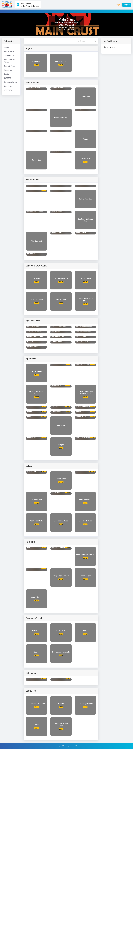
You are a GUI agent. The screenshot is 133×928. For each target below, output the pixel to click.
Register (127, 5)
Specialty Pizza (9, 66)
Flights (6, 47)
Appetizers (8, 70)
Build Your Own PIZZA (9, 60)
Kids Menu (8, 86)
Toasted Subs (9, 55)
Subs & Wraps (9, 51)
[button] (28, 4)
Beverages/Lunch (10, 82)
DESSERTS (8, 90)
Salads (6, 74)
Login (118, 5)
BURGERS (7, 78)
